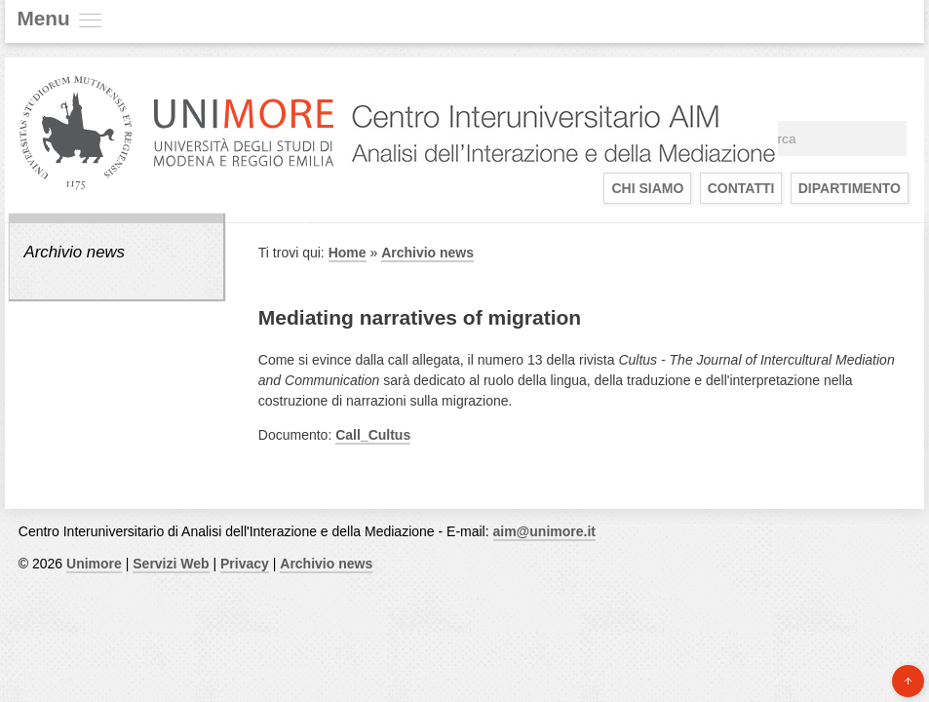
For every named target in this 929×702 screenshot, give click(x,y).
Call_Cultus (372, 435)
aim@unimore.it (544, 531)
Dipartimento (849, 188)
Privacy (244, 563)
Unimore (94, 563)
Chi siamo (647, 188)
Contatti (741, 188)
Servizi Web (171, 563)
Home (348, 252)
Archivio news (74, 252)
